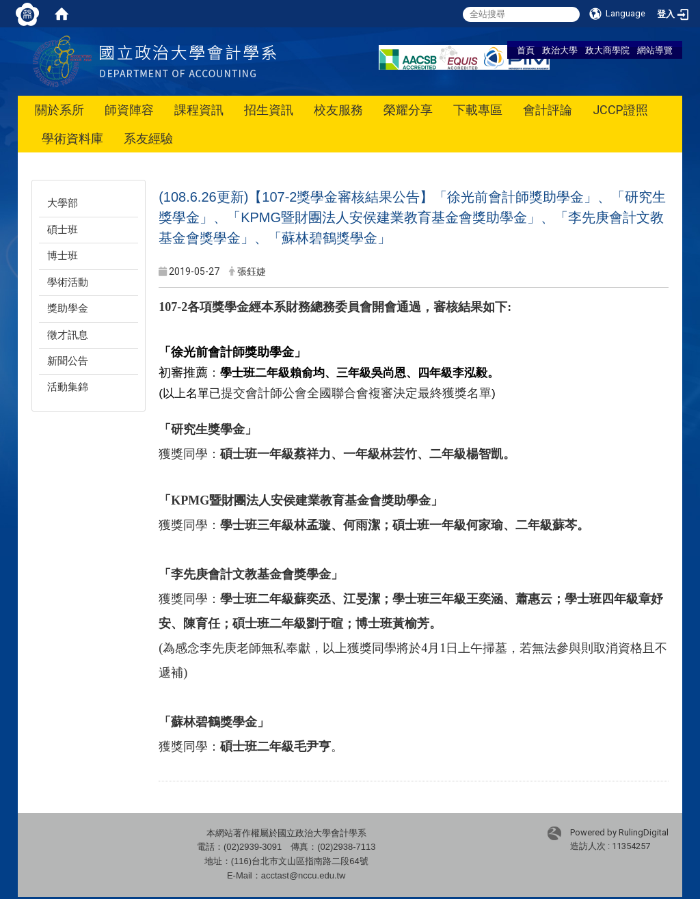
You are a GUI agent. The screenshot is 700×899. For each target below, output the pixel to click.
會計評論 (547, 110)
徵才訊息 (67, 335)
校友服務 (338, 110)
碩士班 (62, 230)
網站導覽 (655, 50)
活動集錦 (67, 387)
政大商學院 (607, 50)
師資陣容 (129, 110)
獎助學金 (67, 308)
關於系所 (59, 110)
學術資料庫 (72, 138)
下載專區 (477, 110)
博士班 (62, 256)
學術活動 (67, 282)
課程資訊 (199, 110)
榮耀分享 (408, 110)
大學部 (62, 203)
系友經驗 (148, 138)
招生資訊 (268, 110)
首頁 (526, 50)
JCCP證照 (620, 110)
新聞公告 (67, 361)
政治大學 (560, 50)
